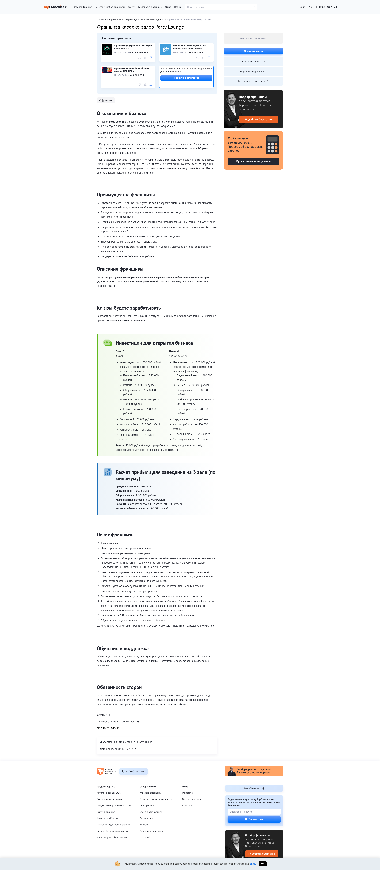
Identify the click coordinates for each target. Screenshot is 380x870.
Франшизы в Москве (107, 818)
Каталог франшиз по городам (112, 831)
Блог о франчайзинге (151, 812)
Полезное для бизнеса (151, 831)
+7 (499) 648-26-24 (326, 7)
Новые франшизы (253, 61)
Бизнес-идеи (146, 818)
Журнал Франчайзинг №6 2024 (112, 837)
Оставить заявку (253, 51)
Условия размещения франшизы (157, 799)
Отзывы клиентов (191, 799)
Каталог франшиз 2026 (109, 792)
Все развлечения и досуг (253, 81)
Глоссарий (145, 837)
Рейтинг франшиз (106, 812)
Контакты (187, 805)
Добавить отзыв (108, 728)
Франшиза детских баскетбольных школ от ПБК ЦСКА (132, 70)
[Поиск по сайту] (221, 7)
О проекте (187, 792)
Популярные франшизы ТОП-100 (114, 805)
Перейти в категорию (186, 78)
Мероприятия (147, 805)
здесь (253, 863)
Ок (262, 863)
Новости (144, 824)
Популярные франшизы (253, 71)
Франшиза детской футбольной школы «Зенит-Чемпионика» (189, 47)
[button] (303, 7)
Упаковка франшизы (150, 792)
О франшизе (105, 100)
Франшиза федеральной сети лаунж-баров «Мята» (133, 47)
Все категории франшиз (109, 799)
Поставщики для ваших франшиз (114, 824)
